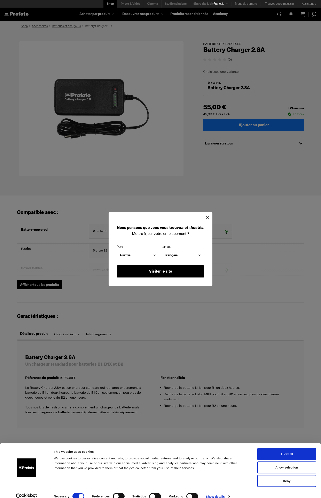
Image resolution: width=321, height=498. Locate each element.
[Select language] (221, 4)
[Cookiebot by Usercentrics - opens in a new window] (27, 490)
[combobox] (138, 255)
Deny (286, 474)
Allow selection (286, 461)
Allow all (286, 447)
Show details (215, 490)
